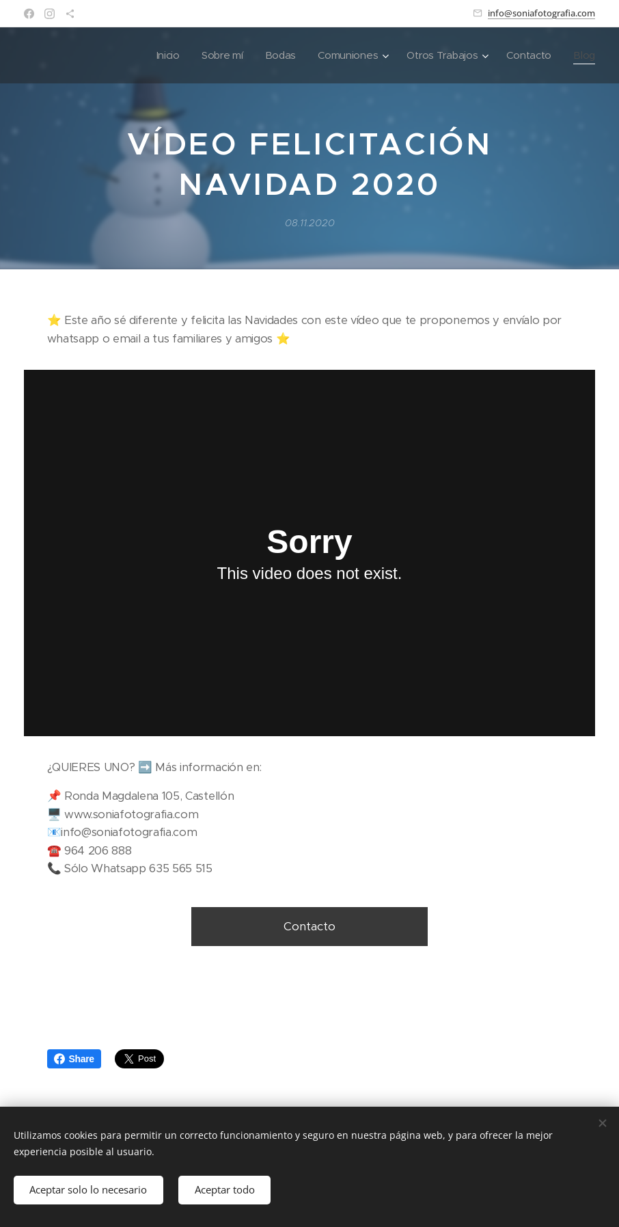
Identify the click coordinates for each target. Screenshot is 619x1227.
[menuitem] (161, 55)
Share (74, 1058)
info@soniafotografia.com (541, 13)
